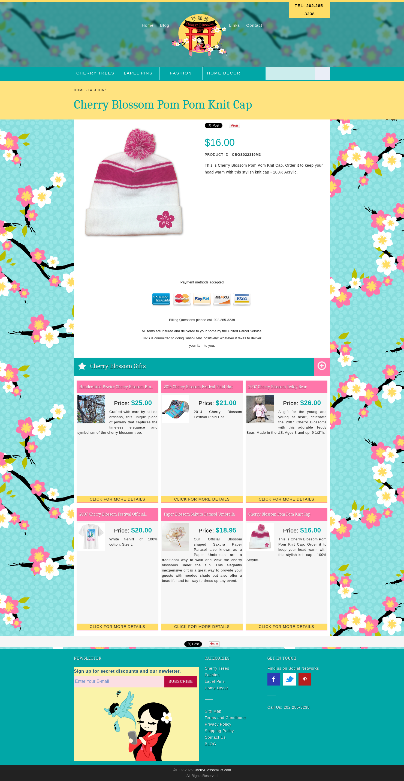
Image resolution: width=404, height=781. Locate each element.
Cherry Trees (95, 73)
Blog (165, 25)
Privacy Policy (218, 724)
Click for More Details (117, 499)
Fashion (181, 73)
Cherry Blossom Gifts (118, 366)
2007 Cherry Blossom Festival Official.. (113, 514)
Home (148, 25)
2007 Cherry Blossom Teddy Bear (277, 386)
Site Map (213, 711)
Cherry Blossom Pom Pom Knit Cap (279, 514)
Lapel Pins (138, 73)
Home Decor (223, 73)
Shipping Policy (219, 731)
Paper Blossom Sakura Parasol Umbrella (199, 514)
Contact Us (215, 737)
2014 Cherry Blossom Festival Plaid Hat (198, 386)
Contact (254, 25)
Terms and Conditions (225, 718)
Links (234, 25)
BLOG (210, 744)
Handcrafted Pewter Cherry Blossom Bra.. (116, 386)
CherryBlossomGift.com (211, 770)
